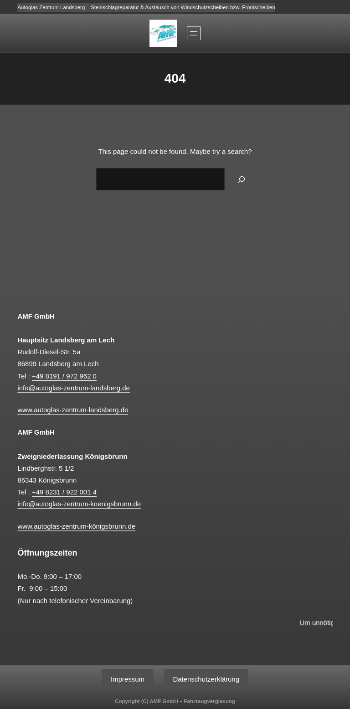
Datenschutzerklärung (206, 679)
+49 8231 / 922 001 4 (64, 492)
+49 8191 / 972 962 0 (64, 376)
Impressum (127, 679)
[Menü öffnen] (194, 33)
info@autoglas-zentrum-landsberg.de (73, 388)
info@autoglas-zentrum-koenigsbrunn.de (79, 504)
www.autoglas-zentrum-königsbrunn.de (76, 526)
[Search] (241, 179)
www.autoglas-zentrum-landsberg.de (72, 410)
